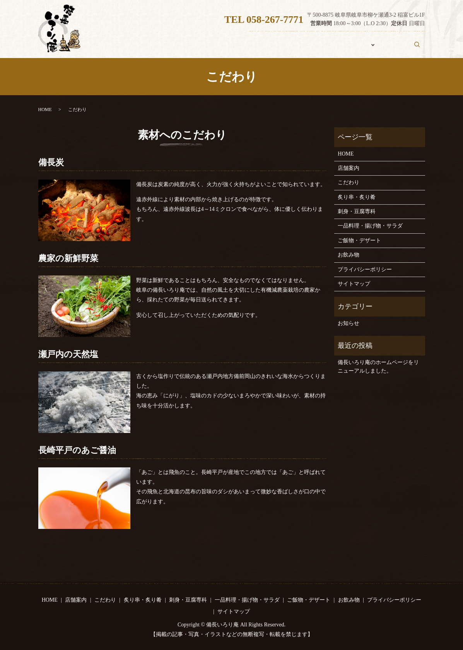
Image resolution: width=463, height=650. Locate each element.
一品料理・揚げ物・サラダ (370, 226)
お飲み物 (390, 48)
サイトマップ (354, 284)
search (421, 48)
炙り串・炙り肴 (357, 197)
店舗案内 (271, 48)
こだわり (308, 48)
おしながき (349, 48)
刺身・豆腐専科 (357, 211)
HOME (234, 48)
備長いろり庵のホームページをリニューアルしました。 (378, 366)
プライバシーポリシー (365, 269)
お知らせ (348, 323)
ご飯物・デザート (359, 240)
